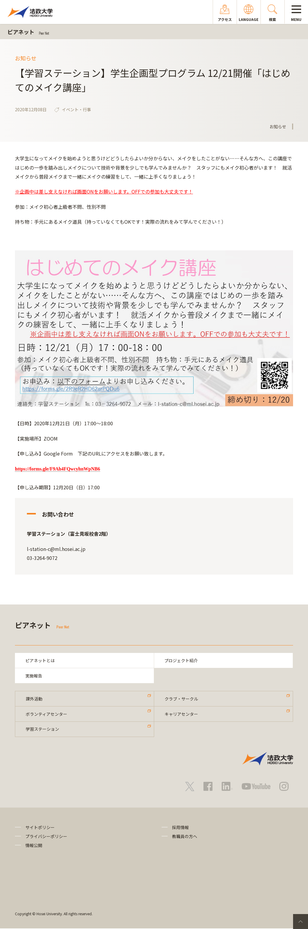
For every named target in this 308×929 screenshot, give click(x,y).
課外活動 (34, 699)
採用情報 (180, 828)
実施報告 (33, 676)
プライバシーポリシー (46, 837)
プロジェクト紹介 (181, 660)
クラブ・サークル (181, 699)
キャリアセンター (181, 714)
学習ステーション (42, 729)
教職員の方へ (184, 837)
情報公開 (33, 846)
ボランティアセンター (46, 714)
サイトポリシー (40, 828)
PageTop (300, 921)
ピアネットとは (40, 660)
